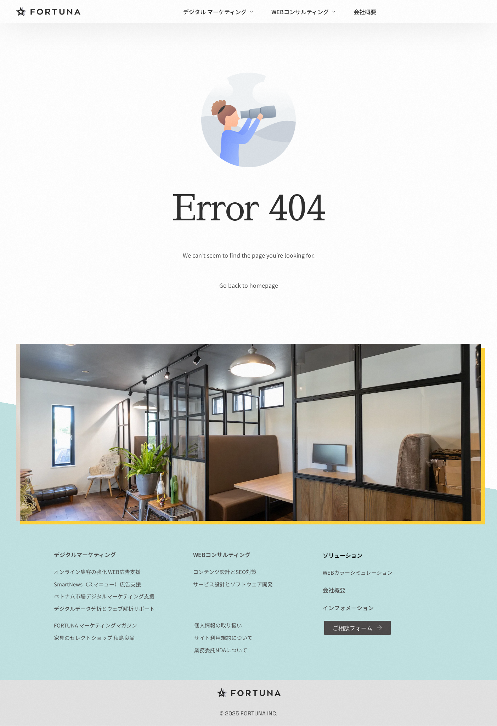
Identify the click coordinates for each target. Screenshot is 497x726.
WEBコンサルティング (221, 554)
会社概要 (334, 590)
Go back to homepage (248, 285)
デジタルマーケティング (85, 554)
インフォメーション (348, 607)
